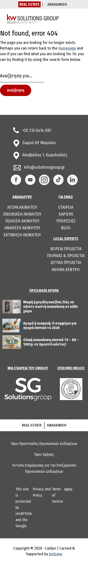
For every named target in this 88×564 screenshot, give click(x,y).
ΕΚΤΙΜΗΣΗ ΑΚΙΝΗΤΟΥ (22, 235)
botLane (55, 553)
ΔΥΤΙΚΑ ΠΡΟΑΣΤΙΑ (66, 262)
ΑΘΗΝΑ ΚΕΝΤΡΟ (66, 269)
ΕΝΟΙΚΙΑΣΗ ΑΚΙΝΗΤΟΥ (22, 214)
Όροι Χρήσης (44, 454)
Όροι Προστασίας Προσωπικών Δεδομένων (44, 443)
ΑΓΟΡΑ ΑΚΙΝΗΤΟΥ (22, 207)
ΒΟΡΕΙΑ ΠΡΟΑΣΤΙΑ (65, 248)
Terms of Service (57, 495)
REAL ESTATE (29, 4)
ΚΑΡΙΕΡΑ (66, 214)
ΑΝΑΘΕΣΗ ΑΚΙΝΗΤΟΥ (22, 227)
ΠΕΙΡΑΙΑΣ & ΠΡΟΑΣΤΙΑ (65, 255)
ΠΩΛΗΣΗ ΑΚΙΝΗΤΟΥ (22, 221)
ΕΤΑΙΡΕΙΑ (65, 207)
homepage (67, 48)
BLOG (65, 227)
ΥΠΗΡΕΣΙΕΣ (66, 221)
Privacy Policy (38, 492)
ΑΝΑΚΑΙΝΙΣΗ (57, 4)
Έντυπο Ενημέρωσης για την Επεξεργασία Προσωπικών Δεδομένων (44, 468)
